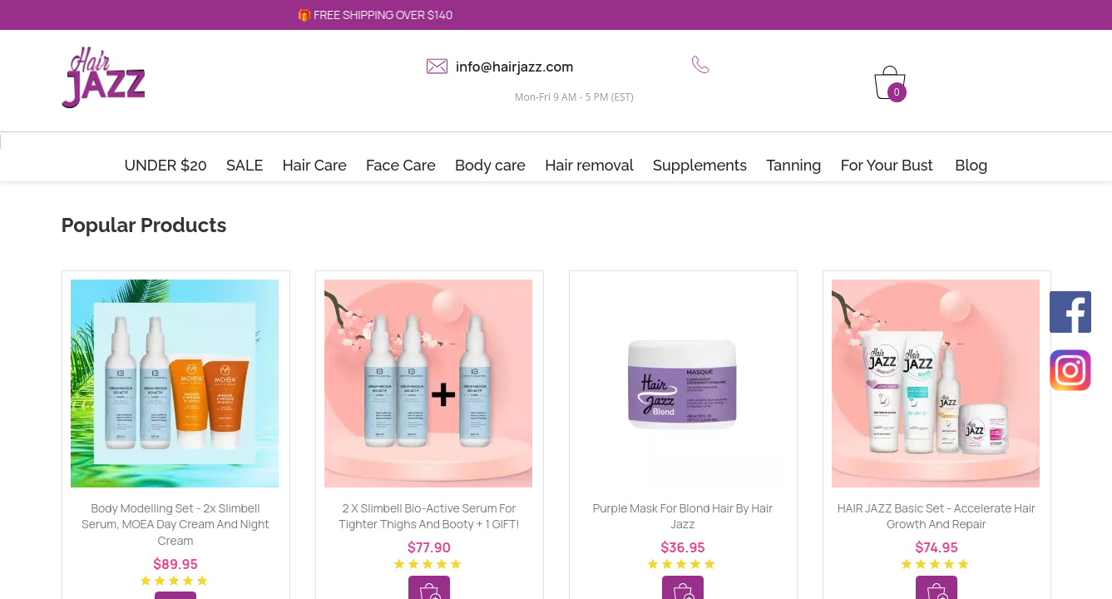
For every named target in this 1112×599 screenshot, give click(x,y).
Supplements (700, 165)
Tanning (793, 165)
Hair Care (315, 165)
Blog (971, 165)
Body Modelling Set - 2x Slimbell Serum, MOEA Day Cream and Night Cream (175, 524)
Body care (490, 165)
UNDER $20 (165, 165)
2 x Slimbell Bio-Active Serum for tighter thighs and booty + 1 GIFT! (429, 516)
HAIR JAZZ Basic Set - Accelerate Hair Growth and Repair (936, 516)
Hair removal (589, 165)
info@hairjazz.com (514, 66)
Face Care (401, 165)
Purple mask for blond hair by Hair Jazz (683, 516)
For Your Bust (887, 165)
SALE (244, 165)
